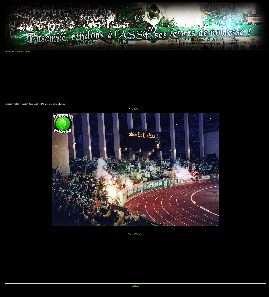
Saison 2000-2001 (30, 104)
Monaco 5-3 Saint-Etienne (53, 104)
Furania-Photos (12, 104)
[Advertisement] (135, 78)
